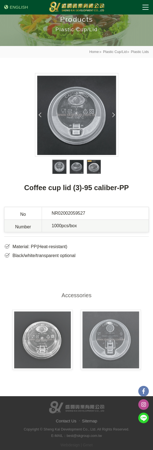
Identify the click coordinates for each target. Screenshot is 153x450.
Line (143, 418)
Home (94, 52)
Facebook (143, 391)
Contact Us (66, 420)
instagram (143, 404)
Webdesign (70, 445)
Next (113, 115)
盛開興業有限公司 (76, 7)
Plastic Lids (140, 52)
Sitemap (89, 420)
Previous (40, 115)
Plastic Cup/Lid (115, 52)
